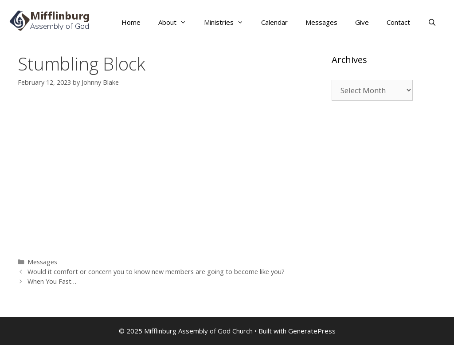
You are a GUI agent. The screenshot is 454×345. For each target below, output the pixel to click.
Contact (398, 22)
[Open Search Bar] (432, 22)
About (176, 22)
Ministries (228, 22)
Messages (321, 22)
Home (131, 22)
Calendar (274, 22)
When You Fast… (51, 281)
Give (362, 22)
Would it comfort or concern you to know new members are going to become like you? (156, 271)
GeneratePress (312, 330)
